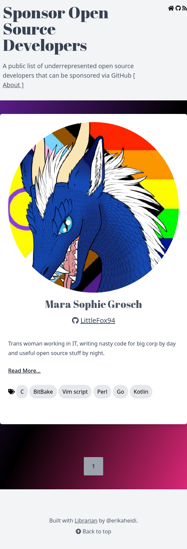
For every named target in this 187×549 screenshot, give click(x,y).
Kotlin (141, 391)
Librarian (86, 520)
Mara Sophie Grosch (93, 304)
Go (120, 391)
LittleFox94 (97, 320)
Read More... (24, 370)
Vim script (75, 391)
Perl (102, 391)
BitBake (43, 391)
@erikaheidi (121, 520)
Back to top (93, 531)
